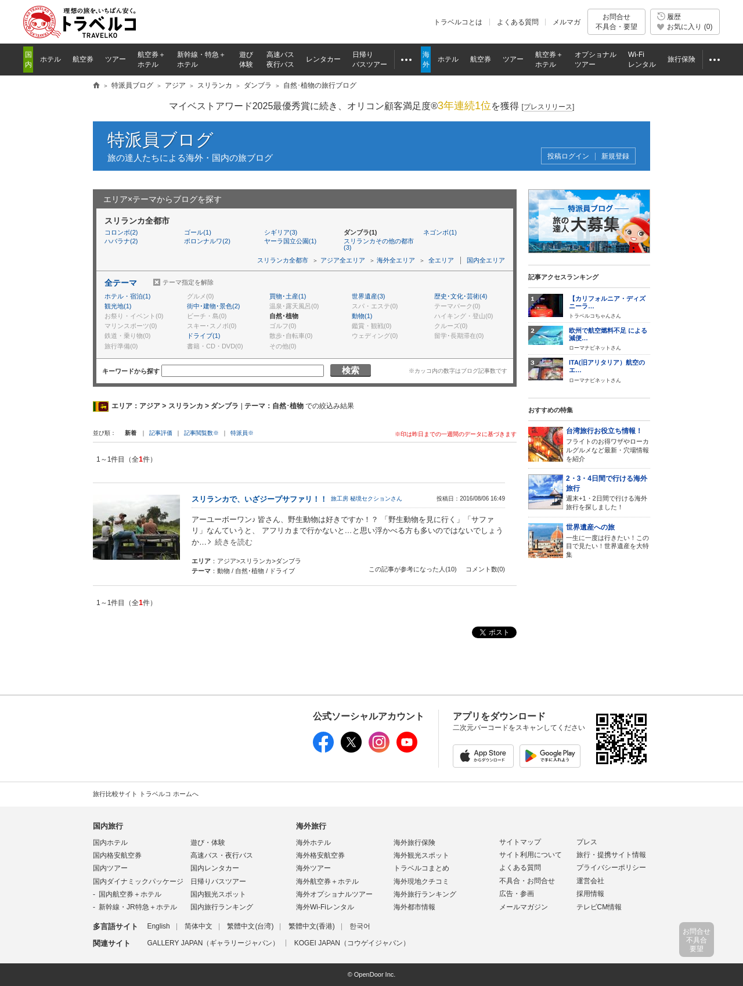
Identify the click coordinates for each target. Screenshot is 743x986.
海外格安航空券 (320, 855)
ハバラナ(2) (121, 240)
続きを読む (234, 542)
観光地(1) (117, 306)
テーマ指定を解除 (188, 282)
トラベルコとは (458, 22)
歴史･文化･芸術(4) (460, 296)
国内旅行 (108, 826)
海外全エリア (396, 260)
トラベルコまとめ (421, 868)
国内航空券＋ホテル (130, 894)
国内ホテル (110, 843)
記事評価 (160, 433)
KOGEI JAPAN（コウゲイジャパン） (352, 943)
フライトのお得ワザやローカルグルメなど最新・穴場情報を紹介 (608, 444)
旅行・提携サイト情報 (611, 855)
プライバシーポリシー (611, 867)
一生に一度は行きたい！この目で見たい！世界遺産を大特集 (608, 540)
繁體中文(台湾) (250, 926)
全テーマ (120, 282)
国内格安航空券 (117, 855)
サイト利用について (530, 855)
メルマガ (566, 22)
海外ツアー (313, 868)
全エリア (441, 260)
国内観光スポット (218, 894)
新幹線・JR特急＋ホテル (138, 907)
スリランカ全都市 (282, 260)
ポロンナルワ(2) (207, 240)
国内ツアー (110, 868)
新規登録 (615, 156)
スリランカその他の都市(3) (379, 244)
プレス (586, 842)
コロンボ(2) (121, 232)
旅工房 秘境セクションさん (366, 498)
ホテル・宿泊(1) (127, 296)
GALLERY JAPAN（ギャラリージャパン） (213, 943)
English (158, 926)
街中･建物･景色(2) (213, 306)
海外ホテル (313, 843)
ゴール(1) (197, 232)
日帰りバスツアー (218, 881)
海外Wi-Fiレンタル (325, 907)
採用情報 (590, 894)
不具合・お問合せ (527, 881)
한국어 (359, 926)
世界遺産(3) (368, 296)
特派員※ (242, 433)
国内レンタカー (214, 868)
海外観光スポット (421, 855)
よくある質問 (518, 22)
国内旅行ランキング (221, 907)
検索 (350, 370)
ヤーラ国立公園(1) (290, 240)
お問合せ (616, 22)
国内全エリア (486, 260)
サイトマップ (520, 842)
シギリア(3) (280, 232)
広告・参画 (516, 894)
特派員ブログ (160, 139)
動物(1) (362, 315)
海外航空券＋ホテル (327, 881)
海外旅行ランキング (425, 894)
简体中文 (198, 926)
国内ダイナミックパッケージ (138, 881)
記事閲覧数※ (201, 433)
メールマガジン (523, 907)
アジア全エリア (342, 260)
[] (548, 107)
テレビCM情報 (599, 907)
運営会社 (590, 881)
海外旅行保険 (414, 843)
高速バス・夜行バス (221, 855)
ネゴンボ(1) (439, 232)
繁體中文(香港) (311, 926)
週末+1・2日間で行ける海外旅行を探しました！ (608, 492)
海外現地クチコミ (421, 881)
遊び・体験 (207, 843)
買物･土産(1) (287, 296)
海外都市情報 (414, 907)
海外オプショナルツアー (334, 894)
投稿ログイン (568, 156)
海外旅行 (311, 826)
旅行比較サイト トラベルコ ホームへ (146, 793)
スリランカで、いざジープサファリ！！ (259, 499)
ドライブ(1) (203, 335)
